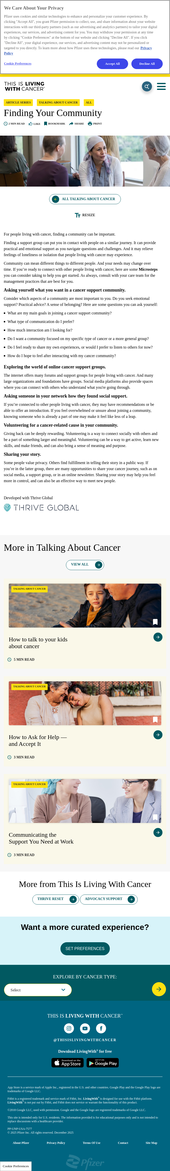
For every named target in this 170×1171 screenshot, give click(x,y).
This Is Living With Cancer (24, 86)
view (157, 637)
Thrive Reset (50, 899)
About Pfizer (21, 1143)
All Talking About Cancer (88, 199)
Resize (88, 215)
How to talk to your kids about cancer (38, 642)
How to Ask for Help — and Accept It (38, 740)
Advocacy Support (103, 899)
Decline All (147, 64)
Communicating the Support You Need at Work (41, 838)
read (24, 659)
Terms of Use (91, 1143)
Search (147, 86)
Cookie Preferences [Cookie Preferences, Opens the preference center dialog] (17, 63)
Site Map (151, 1143)
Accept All (112, 64)
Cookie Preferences (16, 1166)
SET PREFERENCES (84, 948)
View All (80, 564)
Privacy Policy (56, 1143)
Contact (123, 1143)
